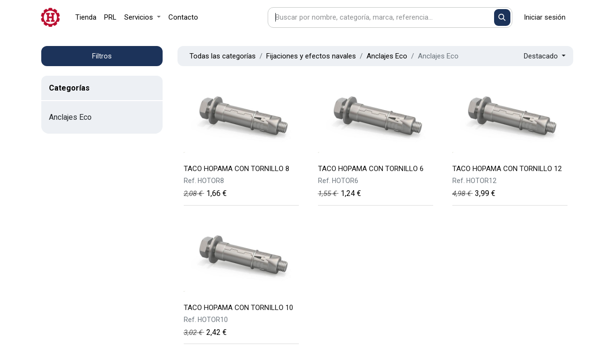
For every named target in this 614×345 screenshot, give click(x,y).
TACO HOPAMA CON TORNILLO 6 (371, 168)
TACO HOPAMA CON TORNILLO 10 (238, 307)
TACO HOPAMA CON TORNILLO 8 (236, 168)
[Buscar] (502, 17)
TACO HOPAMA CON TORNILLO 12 (507, 168)
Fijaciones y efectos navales (311, 56)
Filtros (102, 56)
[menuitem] (85, 17)
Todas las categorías (222, 56)
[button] (544, 56)
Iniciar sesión (545, 17)
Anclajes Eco (386, 56)
